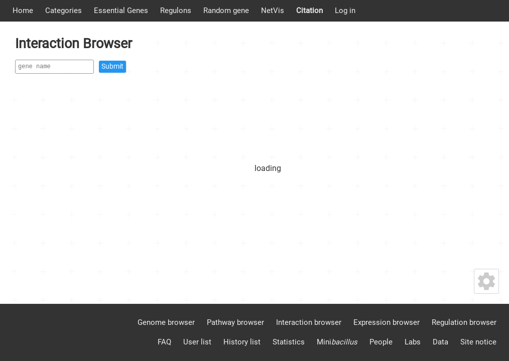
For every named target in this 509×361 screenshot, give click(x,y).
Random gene (226, 10)
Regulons (175, 10)
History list (242, 341)
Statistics (289, 341)
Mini (337, 341)
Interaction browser (308, 322)
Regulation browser (464, 322)
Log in (345, 10)
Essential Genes (121, 10)
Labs (413, 341)
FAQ (164, 341)
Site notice (478, 341)
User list (197, 341)
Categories (63, 10)
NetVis (272, 10)
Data (440, 341)
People (381, 341)
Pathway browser (235, 322)
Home (23, 10)
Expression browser (386, 322)
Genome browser (166, 322)
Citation (309, 10)
